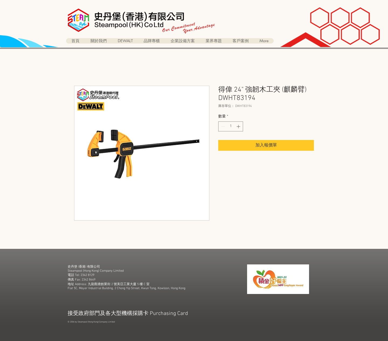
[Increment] (238, 126)
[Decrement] (222, 126)
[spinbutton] (230, 126)
